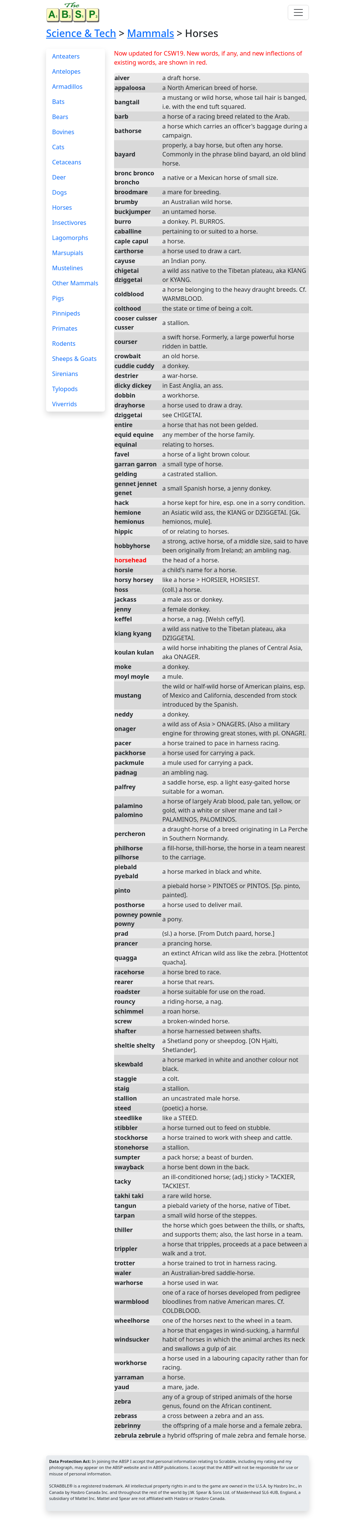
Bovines (63, 132)
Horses (62, 207)
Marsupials (67, 253)
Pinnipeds (66, 313)
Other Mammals (75, 283)
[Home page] (74, 12)
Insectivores (69, 222)
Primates (64, 328)
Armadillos (67, 86)
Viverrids (64, 404)
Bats (58, 102)
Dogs (59, 192)
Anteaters (66, 56)
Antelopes (66, 71)
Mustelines (67, 268)
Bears (60, 117)
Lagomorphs (70, 238)
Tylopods (65, 389)
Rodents (64, 343)
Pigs (58, 298)
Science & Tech (81, 33)
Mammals (150, 33)
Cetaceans (66, 162)
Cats (58, 147)
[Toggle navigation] (298, 12)
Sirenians (65, 374)
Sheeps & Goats (74, 358)
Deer (59, 177)
